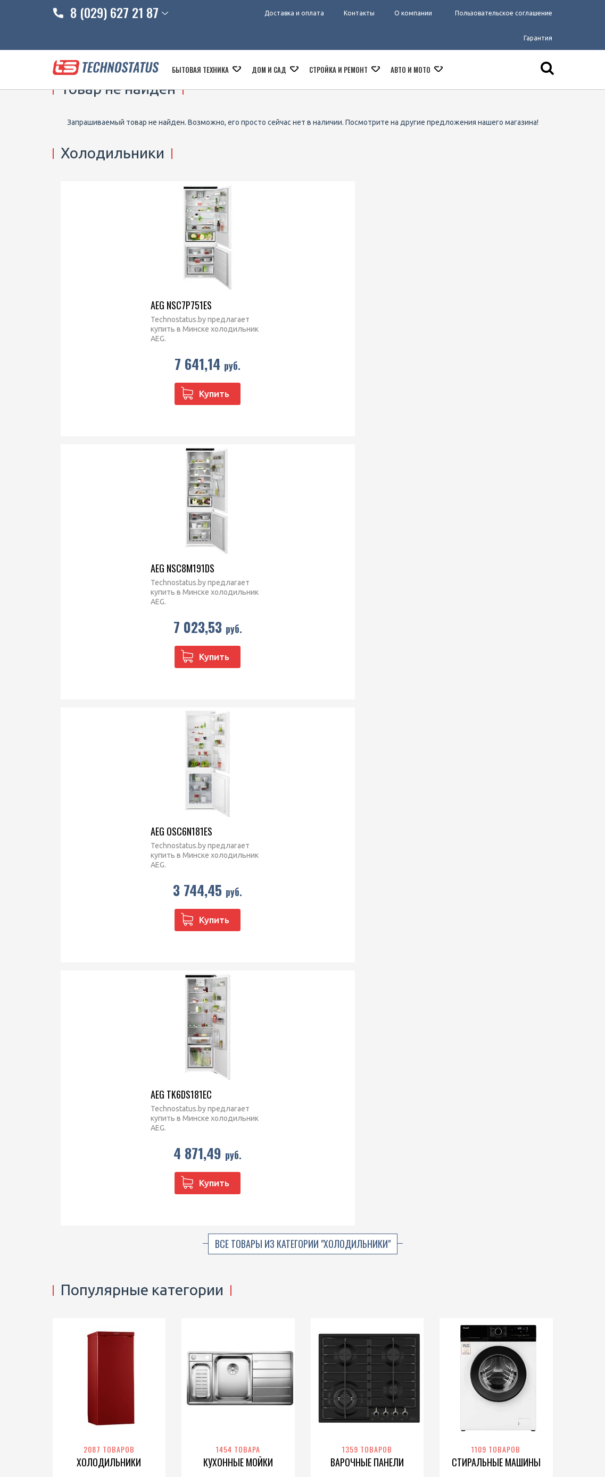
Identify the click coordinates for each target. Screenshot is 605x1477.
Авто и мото (411, 72)
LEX (108, 999)
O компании (73, 1239)
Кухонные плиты (340, 1264)
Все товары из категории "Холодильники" (303, 454)
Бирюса (110, 705)
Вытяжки (367, 934)
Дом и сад (270, 72)
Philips (463, 988)
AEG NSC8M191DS (227, 305)
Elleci (262, 705)
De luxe (503, 977)
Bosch (146, 727)
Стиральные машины (496, 673)
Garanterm (493, 988)
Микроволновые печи (349, 1211)
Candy (521, 727)
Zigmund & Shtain (352, 716)
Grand (351, 988)
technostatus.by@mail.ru (244, 1252)
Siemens (342, 750)
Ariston (528, 966)
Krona (387, 750)
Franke (240, 705)
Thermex (465, 966)
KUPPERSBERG (352, 738)
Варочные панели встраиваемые (341, 1244)
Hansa (126, 999)
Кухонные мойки (238, 673)
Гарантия (538, 39)
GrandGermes (363, 1011)
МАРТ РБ (302, 1418)
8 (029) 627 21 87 (231, 1225)
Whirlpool (356, 727)
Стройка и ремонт (339, 72)
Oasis (526, 977)
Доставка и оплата (288, 13)
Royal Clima (492, 999)
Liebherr (82, 705)
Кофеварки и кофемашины (357, 1291)
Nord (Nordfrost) (86, 727)
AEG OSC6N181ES (355, 305)
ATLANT (99, 716)
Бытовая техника (201, 72)
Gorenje (125, 738)
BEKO (125, 727)
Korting (391, 738)
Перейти (109, 765)
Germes (376, 988)
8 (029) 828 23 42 (231, 1211)
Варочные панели (367, 673)
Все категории (302, 1077)
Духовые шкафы (109, 934)
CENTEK (492, 738)
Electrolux (377, 705)
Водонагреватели (496, 934)
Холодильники (109, 673)
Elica (368, 966)
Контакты (356, 13)
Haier (123, 716)
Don (79, 738)
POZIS (136, 705)
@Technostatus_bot (236, 1277)
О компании (413, 13)
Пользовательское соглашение (503, 13)
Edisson (525, 988)
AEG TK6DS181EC (483, 305)
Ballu (462, 977)
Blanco (216, 705)
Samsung (468, 716)
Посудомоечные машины (238, 940)
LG (532, 705)
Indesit (99, 738)
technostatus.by (229, 1239)
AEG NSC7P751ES (96, 305)
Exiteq (388, 966)
